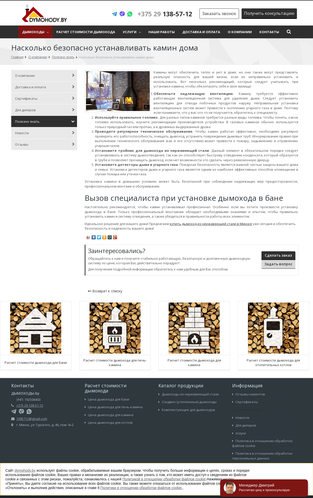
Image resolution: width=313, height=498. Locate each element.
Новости (45, 133)
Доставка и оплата (201, 32)
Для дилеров (45, 110)
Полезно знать (45, 121)
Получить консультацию (269, 13)
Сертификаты (45, 98)
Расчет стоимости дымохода (85, 32)
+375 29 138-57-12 (29, 405)
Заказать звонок (219, 13)
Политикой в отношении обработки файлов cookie (164, 479)
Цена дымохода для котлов (109, 422)
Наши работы (161, 32)
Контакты (269, 32)
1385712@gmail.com (31, 418)
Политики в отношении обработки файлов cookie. (142, 488)
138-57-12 (164, 13)
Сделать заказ (278, 255)
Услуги (132, 32)
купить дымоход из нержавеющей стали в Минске (211, 223)
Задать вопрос (278, 264)
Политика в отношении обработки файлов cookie (262, 443)
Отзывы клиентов (248, 394)
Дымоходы (35, 32)
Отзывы (45, 144)
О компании (240, 32)
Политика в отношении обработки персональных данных (262, 455)
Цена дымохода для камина (109, 415)
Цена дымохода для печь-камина (114, 407)
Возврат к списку (105, 291)
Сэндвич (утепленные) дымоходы (187, 402)
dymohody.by (25, 470)
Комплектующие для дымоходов (186, 409)
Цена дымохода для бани (107, 399)
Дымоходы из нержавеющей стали (188, 394)
